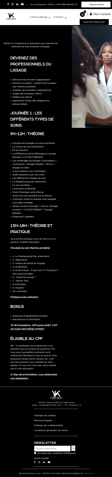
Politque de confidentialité (48, 425)
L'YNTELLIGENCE (39, 17)
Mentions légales (43, 420)
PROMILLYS (89, 473)
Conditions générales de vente (51, 430)
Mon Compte (100, 14)
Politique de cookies (45, 415)
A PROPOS (59, 17)
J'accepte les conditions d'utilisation (56, 453)
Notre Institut (96, 4)
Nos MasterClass (94, 22)
